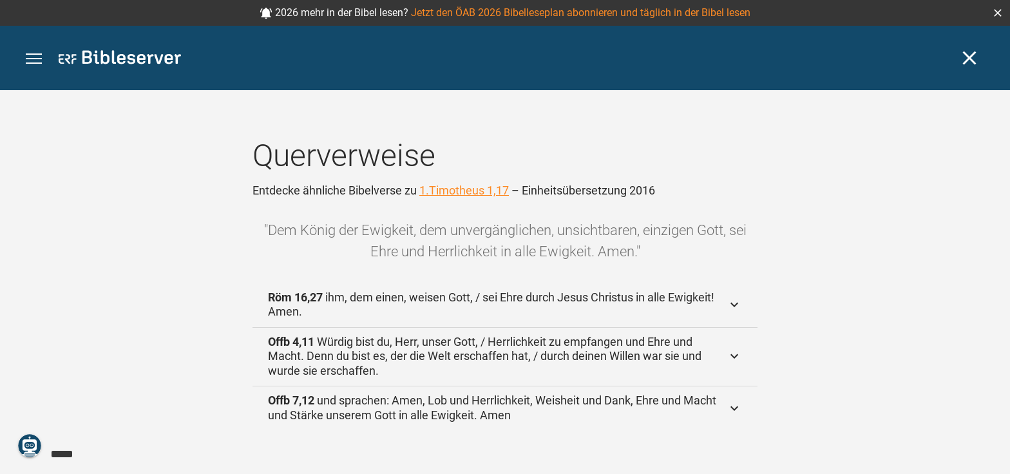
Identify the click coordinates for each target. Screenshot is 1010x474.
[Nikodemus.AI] (29, 445)
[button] (997, 12)
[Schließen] (969, 58)
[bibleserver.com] (120, 59)
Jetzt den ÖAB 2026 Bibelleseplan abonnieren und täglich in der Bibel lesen (580, 12)
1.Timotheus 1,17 (464, 190)
